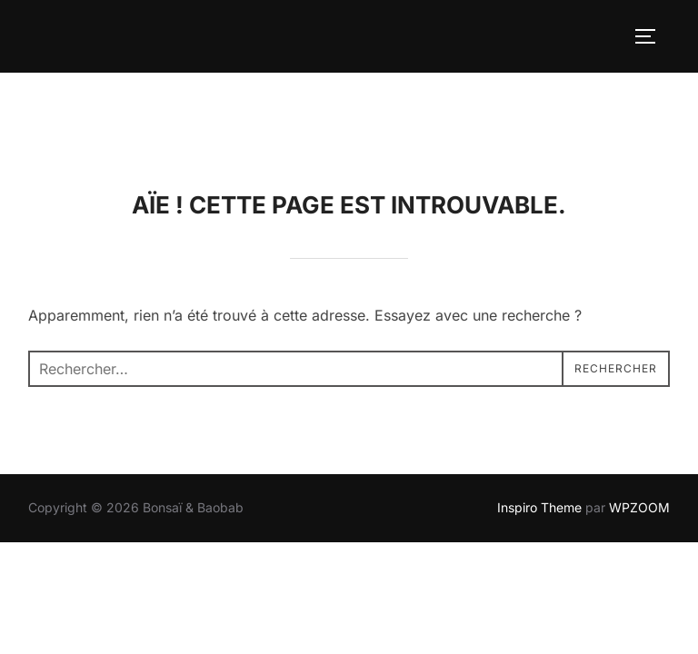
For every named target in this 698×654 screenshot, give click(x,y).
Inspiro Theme (539, 434)
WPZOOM (639, 434)
